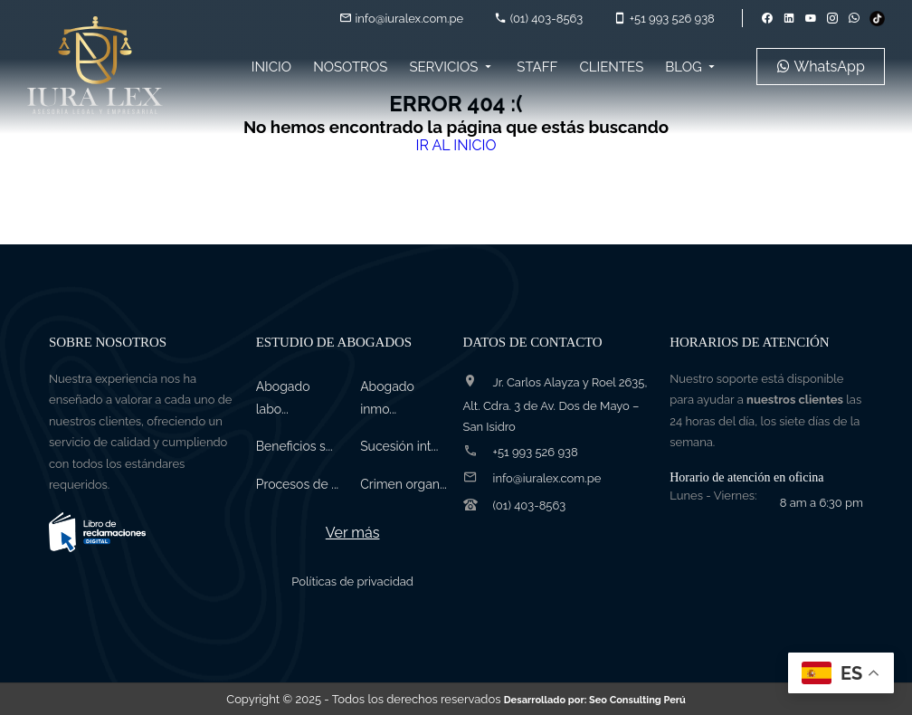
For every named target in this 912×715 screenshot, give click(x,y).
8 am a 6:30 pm (821, 503)
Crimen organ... (403, 484)
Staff (537, 67)
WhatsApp (820, 66)
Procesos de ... (297, 484)
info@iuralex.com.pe (401, 18)
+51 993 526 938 (663, 18)
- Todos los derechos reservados (504, 699)
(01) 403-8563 (538, 18)
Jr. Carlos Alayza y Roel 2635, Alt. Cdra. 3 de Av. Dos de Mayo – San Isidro (555, 405)
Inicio (271, 67)
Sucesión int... (399, 446)
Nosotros (350, 67)
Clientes (611, 67)
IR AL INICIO (455, 145)
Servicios (452, 67)
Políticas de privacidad (352, 581)
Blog (691, 67)
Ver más (353, 532)
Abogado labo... (283, 397)
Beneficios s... (294, 446)
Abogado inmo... (387, 397)
